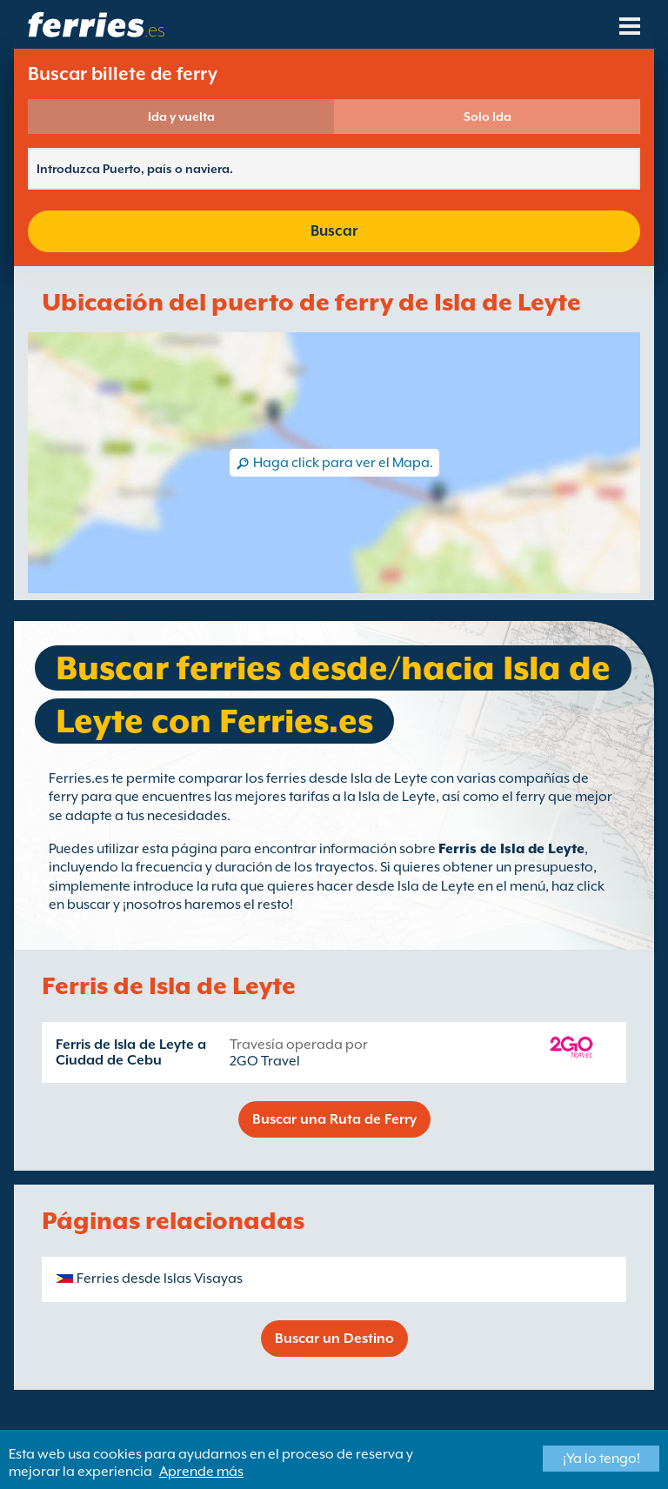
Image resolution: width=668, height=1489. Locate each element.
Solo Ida (487, 117)
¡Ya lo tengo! (601, 1458)
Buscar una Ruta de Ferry (334, 1119)
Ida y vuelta (181, 117)
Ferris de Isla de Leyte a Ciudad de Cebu (131, 1052)
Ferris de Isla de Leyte (511, 849)
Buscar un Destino (334, 1338)
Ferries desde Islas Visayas (160, 1278)
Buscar (334, 231)
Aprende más (201, 1471)
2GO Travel (265, 1061)
